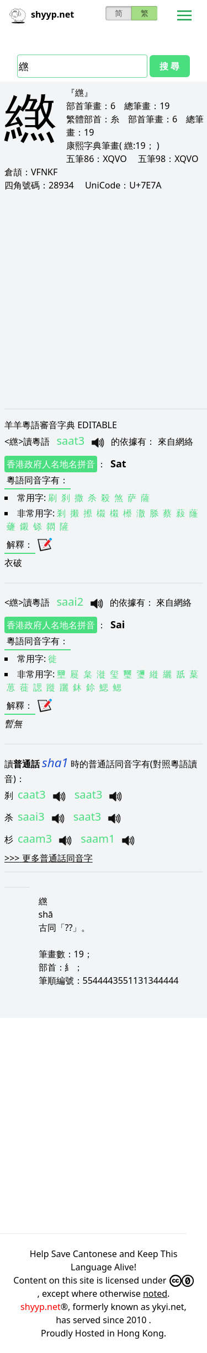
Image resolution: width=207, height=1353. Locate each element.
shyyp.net (40, 1307)
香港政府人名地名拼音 (51, 464)
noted (155, 1293)
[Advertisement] (103, 299)
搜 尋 (169, 66)
